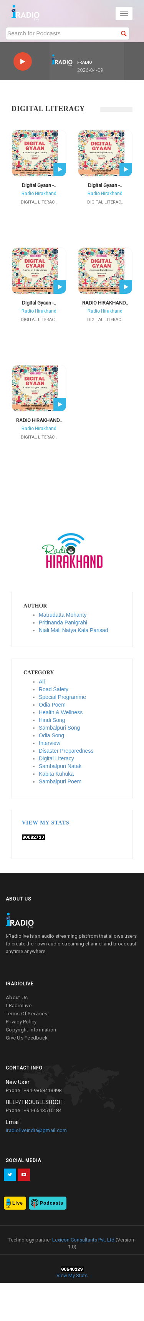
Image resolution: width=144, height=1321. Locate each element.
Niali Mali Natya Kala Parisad (73, 630)
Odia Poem (52, 705)
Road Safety (53, 689)
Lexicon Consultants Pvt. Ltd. (83, 1240)
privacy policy (21, 1022)
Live (17, 1203)
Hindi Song (52, 720)
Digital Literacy (56, 758)
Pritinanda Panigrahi (63, 622)
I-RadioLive (18, 1005)
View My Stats (46, 823)
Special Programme (62, 697)
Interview (49, 743)
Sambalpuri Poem (60, 781)
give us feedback (27, 1038)
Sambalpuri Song (59, 728)
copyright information (31, 1030)
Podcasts (51, 1203)
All (42, 682)
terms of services (26, 1013)
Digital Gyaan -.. (39, 185)
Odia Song (51, 735)
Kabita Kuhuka (56, 774)
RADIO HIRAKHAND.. (105, 303)
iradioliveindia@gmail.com (36, 1130)
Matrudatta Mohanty (63, 615)
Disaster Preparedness (66, 751)
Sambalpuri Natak (60, 766)
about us (17, 997)
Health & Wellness (61, 712)
